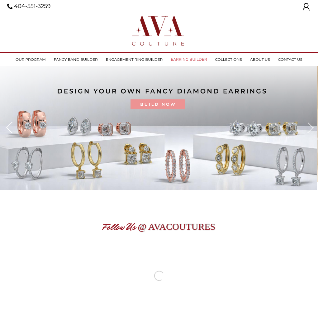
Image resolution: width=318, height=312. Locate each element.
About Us (260, 59)
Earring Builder (189, 59)
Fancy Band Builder (76, 59)
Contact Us (290, 59)
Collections (228, 59)
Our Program (31, 59)
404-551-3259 (29, 6)
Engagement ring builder (134, 59)
